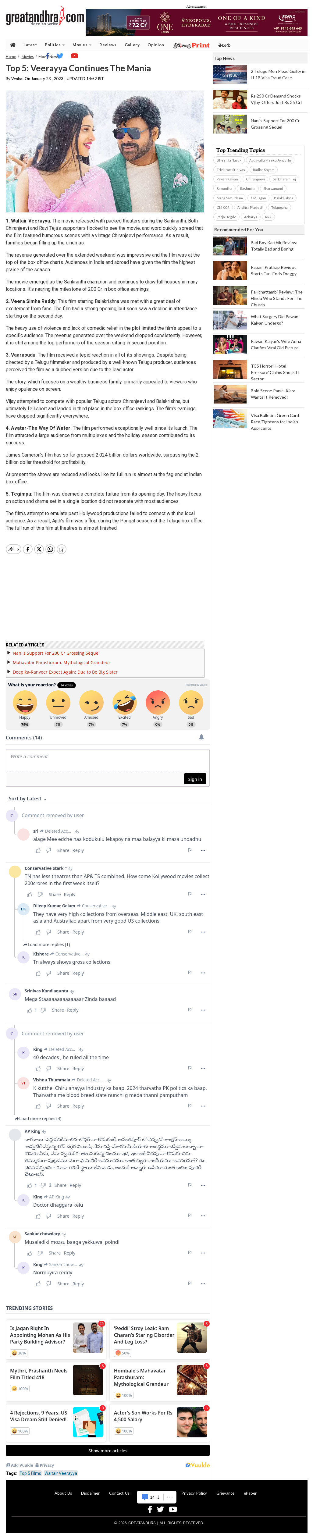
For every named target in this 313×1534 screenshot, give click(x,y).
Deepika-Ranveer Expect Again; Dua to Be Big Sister (65, 668)
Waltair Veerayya (60, 1469)
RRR (268, 217)
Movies (82, 45)
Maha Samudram (230, 198)
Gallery (132, 44)
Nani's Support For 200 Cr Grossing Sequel (56, 649)
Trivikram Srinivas (231, 170)
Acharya (250, 217)
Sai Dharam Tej (284, 179)
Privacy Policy (194, 1489)
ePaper (250, 1489)
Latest (30, 44)
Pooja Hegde (226, 217)
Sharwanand (273, 188)
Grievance (225, 1489)
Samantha (224, 188)
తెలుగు (224, 45)
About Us (63, 1489)
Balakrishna (283, 198)
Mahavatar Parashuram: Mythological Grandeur (61, 659)
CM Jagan (258, 198)
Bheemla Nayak (229, 160)
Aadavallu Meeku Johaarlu (270, 160)
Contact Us (119, 1489)
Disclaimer (90, 1489)
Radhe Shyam (263, 170)
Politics (55, 45)
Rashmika (247, 188)
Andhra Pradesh (250, 207)
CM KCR (223, 207)
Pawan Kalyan (227, 179)
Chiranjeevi (255, 179)
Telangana (279, 207)
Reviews (108, 44)
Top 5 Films (30, 1469)
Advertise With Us (156, 1489)
